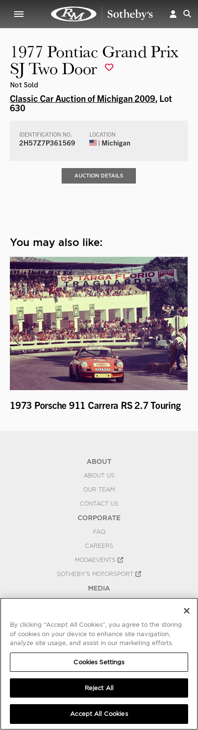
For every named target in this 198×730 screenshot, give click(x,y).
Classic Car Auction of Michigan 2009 (82, 98)
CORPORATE (99, 518)
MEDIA (99, 588)
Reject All (99, 688)
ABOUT (99, 461)
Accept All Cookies (98, 713)
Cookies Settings (98, 662)
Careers (99, 546)
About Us (99, 475)
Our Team (99, 489)
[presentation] (16, 340)
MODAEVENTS (99, 560)
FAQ (99, 532)
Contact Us (99, 503)
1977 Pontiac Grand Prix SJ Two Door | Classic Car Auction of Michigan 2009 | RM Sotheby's (102, 14)
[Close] (186, 610)
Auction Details (98, 175)
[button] (173, 13)
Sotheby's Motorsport (99, 574)
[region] (99, 664)
